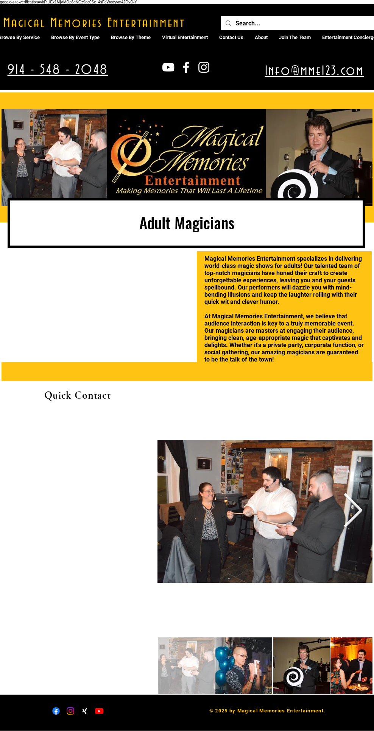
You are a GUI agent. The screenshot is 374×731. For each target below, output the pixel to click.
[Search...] (297, 23)
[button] (184, 37)
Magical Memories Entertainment (94, 23)
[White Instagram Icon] (203, 67)
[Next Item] (353, 511)
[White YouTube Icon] (168, 67)
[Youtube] (99, 711)
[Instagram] (70, 711)
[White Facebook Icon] (186, 67)
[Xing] (85, 711)
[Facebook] (56, 711)
